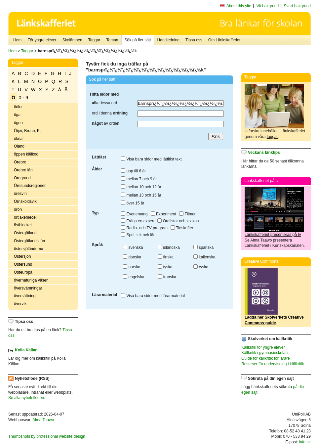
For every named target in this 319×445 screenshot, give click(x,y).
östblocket (23, 225)
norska (131, 267)
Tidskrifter (182, 228)
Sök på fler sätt (138, 40)
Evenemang (134, 214)
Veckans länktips (264, 152)
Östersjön (22, 256)
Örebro (20, 162)
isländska (168, 247)
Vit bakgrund (268, 6)
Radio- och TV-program (144, 228)
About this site (238, 6)
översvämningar (28, 288)
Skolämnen (72, 40)
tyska (165, 267)
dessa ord (104, 103)
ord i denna (110, 113)
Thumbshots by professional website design (46, 436)
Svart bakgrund (297, 6)
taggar (272, 136)
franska (167, 277)
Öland (19, 146)
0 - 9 (23, 97)
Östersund (23, 264)
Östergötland (25, 233)
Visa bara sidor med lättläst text (151, 159)
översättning (24, 295)
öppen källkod (26, 154)
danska (132, 257)
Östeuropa (23, 272)
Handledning (168, 40)
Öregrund (22, 178)
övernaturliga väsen (31, 280)
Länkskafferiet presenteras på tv (273, 234)
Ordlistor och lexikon (178, 221)
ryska (200, 267)
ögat (17, 114)
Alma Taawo (43, 420)
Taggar (94, 40)
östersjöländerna (28, 248)
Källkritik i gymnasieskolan (264, 352)
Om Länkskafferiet (224, 40)
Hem (17, 40)
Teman (112, 40)
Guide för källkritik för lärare (265, 358)
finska (166, 257)
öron (18, 209)
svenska (133, 247)
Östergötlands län (29, 241)
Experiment (163, 214)
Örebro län (23, 170)
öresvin (20, 193)
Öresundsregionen (30, 185)
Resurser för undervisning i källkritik (272, 364)
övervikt (20, 303)
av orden (105, 123)
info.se (305, 442)
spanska (203, 247)
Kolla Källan (26, 350)
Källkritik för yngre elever (263, 347)
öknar (19, 138)
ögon (18, 122)
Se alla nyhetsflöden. (26, 397)
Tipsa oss (193, 40)
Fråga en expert (137, 221)
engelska (133, 277)
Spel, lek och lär (138, 235)
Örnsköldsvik (25, 201)
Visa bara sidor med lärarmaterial (153, 295)
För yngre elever (41, 40)
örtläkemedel (25, 217)
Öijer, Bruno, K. (27, 130)
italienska (204, 257)
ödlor (18, 107)
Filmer (187, 214)
